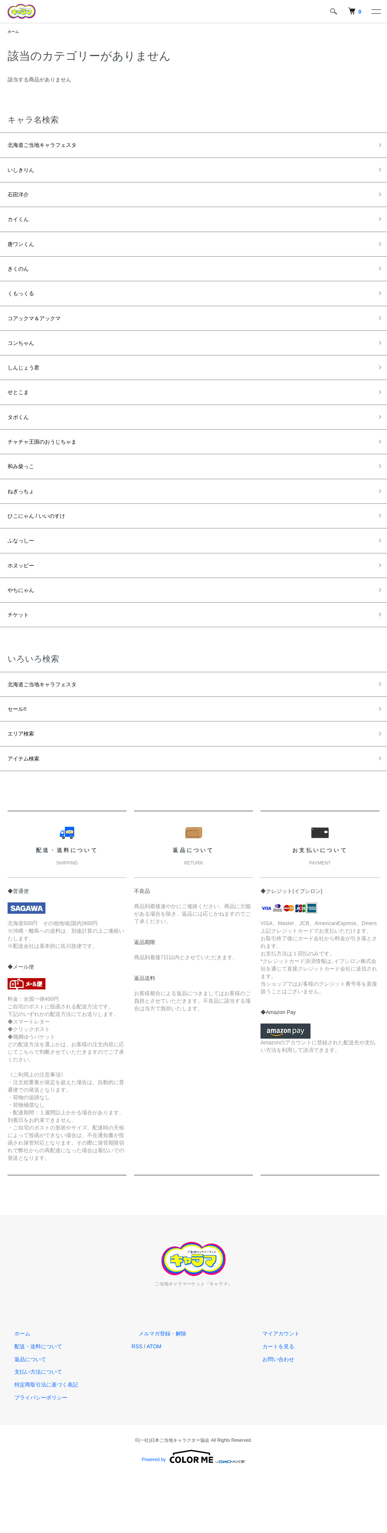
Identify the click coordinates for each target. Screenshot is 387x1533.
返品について (23, 1418)
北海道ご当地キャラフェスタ (52, 147)
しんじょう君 (28, 391)
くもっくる (25, 310)
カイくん (21, 228)
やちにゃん (25, 635)
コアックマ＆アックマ (42, 337)
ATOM (154, 1405)
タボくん (21, 445)
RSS (136, 1405)
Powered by (193, 1515)
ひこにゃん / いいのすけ (44, 554)
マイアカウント (274, 1392)
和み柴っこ (25, 499)
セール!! (20, 761)
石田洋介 (21, 202)
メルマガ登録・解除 (155, 1392)
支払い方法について (31, 1430)
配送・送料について (31, 1405)
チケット (21, 662)
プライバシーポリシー (34, 1456)
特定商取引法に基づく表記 (39, 1443)
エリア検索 (25, 788)
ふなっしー (25, 581)
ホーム (14, 32)
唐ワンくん (25, 256)
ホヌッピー (25, 608)
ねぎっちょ (25, 527)
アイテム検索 (28, 815)
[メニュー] (375, 11)
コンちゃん (25, 364)
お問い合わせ (271, 1418)
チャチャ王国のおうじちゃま (52, 473)
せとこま (21, 418)
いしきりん (25, 174)
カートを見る (271, 1405)
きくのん (21, 283)
